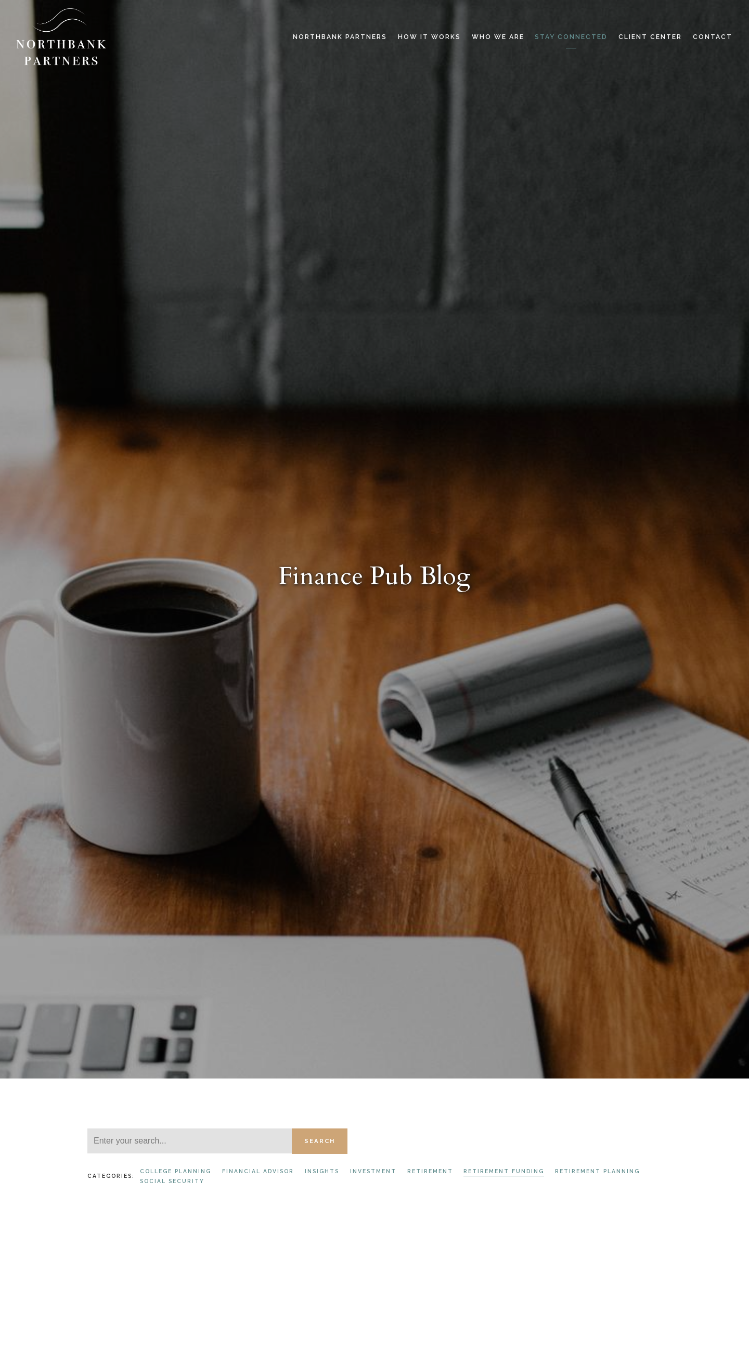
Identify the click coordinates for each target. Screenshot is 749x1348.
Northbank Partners (340, 37)
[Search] (189, 1140)
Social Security (172, 1181)
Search (319, 1141)
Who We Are (498, 37)
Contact (712, 37)
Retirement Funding (503, 1171)
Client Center (650, 37)
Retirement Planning (597, 1171)
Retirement (430, 1171)
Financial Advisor (258, 1171)
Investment (373, 1171)
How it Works (429, 37)
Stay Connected (571, 37)
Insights (322, 1171)
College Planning (175, 1171)
